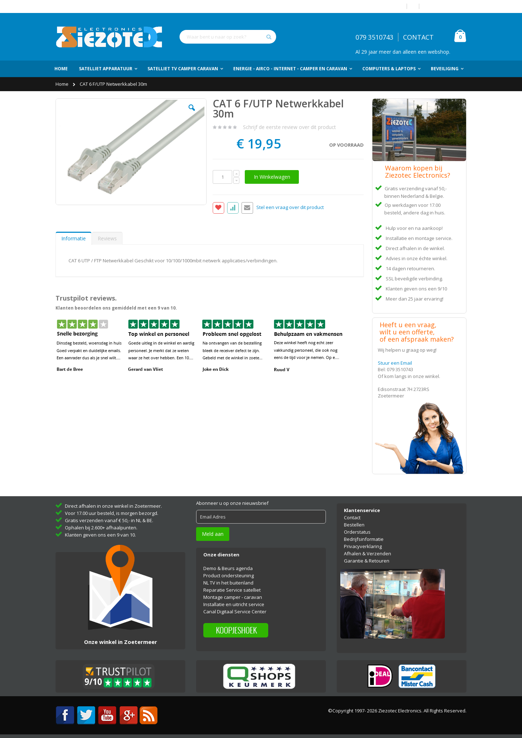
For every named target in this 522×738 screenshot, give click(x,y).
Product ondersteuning (228, 575)
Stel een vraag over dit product (290, 207)
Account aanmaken (445, 6)
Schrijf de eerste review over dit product (289, 127)
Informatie (73, 238)
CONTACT (418, 37)
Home (63, 84)
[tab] (74, 238)
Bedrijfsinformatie (364, 539)
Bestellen (354, 524)
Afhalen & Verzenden (367, 553)
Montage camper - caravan (232, 597)
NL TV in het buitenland (228, 582)
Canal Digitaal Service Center (234, 611)
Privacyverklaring (363, 546)
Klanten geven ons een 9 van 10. (100, 535)
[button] (191, 113)
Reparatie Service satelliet (232, 590)
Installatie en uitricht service (233, 604)
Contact (352, 517)
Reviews (107, 238)
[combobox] (228, 37)
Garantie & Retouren (366, 560)
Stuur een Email (395, 363)
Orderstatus (357, 532)
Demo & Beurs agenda (228, 568)
